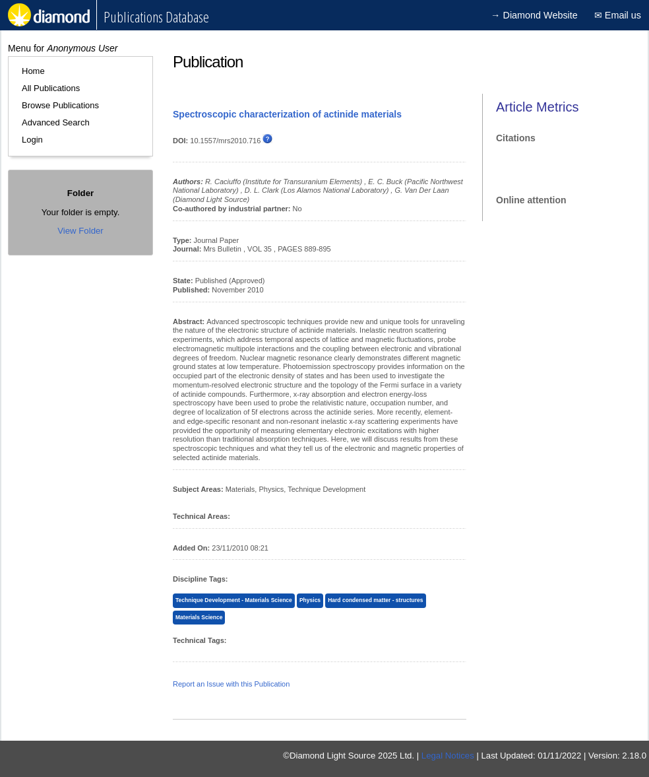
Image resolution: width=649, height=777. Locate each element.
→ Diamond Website (534, 15)
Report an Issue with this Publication (231, 684)
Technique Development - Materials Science (233, 600)
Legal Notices (447, 755)
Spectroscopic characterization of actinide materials (287, 114)
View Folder (80, 231)
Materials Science (198, 617)
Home (33, 71)
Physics (310, 600)
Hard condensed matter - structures (375, 600)
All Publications (51, 88)
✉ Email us (617, 15)
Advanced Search (56, 122)
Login (32, 140)
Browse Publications (60, 105)
